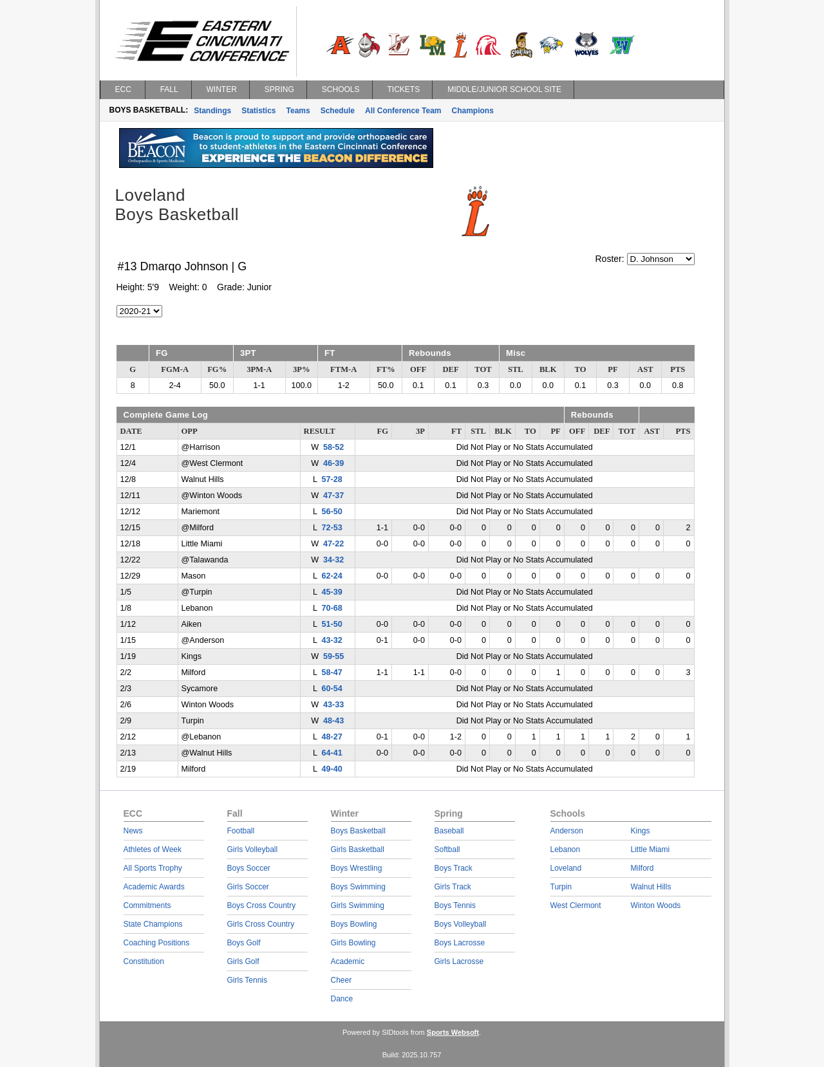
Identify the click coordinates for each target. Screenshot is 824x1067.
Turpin (561, 886)
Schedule (338, 110)
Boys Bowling (354, 924)
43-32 (331, 640)
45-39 (331, 592)
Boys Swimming (358, 886)
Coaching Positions (157, 942)
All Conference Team (403, 110)
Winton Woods (656, 905)
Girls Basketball (357, 849)
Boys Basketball (358, 830)
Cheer (341, 980)
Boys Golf (244, 942)
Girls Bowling (353, 942)
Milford (642, 868)
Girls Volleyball (252, 849)
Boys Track (454, 868)
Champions (473, 110)
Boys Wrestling (356, 868)
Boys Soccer (248, 868)
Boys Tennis (455, 905)
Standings (212, 110)
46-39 (333, 463)
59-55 (333, 656)
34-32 (333, 559)
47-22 (333, 543)
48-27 (331, 736)
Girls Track (453, 886)
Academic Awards (154, 886)
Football (241, 830)
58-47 (331, 672)
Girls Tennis (247, 980)
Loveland (566, 868)
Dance (342, 998)
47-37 (333, 495)
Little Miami (650, 849)
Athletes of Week (153, 849)
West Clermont (575, 905)
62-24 (331, 575)
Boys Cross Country (261, 905)
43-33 (333, 704)
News (133, 830)
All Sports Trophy (153, 868)
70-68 (331, 608)
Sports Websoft (453, 1032)
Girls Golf (243, 961)
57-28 (331, 479)
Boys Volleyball (461, 924)
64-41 (331, 752)
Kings (640, 830)
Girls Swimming (357, 905)
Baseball (449, 830)
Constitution (144, 961)
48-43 (333, 720)
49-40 (331, 769)
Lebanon (565, 849)
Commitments (147, 905)
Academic (348, 961)
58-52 (333, 447)
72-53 (331, 527)
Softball (447, 849)
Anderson (566, 830)
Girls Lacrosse (459, 961)
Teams (298, 110)
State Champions (153, 924)
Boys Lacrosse (460, 942)
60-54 (331, 688)
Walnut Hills (651, 886)
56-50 (331, 511)
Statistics (258, 110)
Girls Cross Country (261, 924)
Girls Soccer (248, 886)
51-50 (331, 624)
